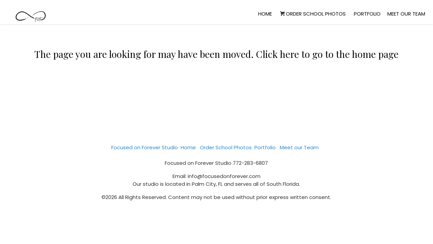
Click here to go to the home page (327, 54)
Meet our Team (406, 13)
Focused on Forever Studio (144, 147)
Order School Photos (312, 13)
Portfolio (367, 13)
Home (265, 13)
